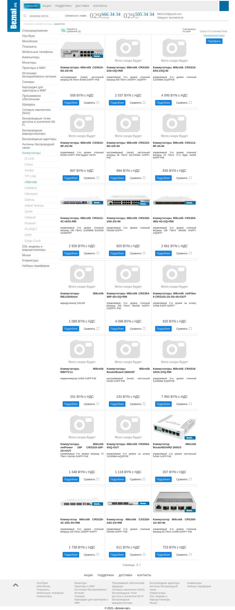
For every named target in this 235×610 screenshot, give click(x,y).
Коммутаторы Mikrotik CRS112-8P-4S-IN (174, 144)
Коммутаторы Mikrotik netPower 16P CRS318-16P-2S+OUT (82, 447)
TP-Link (30, 176)
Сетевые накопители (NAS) (36, 111)
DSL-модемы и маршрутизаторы (34, 248)
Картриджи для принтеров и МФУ (34, 89)
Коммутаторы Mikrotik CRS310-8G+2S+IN (128, 144)
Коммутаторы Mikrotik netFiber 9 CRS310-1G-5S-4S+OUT (174, 295)
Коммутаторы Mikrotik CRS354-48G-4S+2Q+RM (174, 219)
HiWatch (31, 188)
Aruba (29, 170)
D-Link (29, 158)
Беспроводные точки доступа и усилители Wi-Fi (39, 122)
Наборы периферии (35, 265)
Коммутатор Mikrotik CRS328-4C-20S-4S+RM (82, 521)
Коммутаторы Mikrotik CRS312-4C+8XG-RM (82, 219)
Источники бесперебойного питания (39, 75)
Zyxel (28, 211)
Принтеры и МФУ (34, 67)
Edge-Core (33, 241)
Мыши (26, 255)
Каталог (32, 5)
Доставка (82, 5)
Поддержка (63, 5)
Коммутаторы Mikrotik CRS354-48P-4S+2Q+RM (128, 295)
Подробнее (71, 102)
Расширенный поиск (214, 35)
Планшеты (29, 46)
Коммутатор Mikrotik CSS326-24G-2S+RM (128, 521)
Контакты (100, 5)
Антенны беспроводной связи (38, 146)
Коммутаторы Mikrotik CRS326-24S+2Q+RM (128, 69)
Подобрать (214, 41)
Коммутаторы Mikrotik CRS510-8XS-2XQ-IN (174, 69)
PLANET (31, 229)
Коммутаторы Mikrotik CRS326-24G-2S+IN (128, 219)
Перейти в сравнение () (74, 30)
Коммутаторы (44, 24)
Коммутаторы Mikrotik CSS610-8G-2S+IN (82, 69)
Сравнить (91, 102)
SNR (28, 235)
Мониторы (29, 62)
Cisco (29, 164)
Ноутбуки (28, 35)
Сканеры (28, 81)
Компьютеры (30, 57)
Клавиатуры (30, 260)
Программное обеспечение (31, 97)
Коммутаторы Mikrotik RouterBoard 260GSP (128, 370)
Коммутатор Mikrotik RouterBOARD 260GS (174, 445)
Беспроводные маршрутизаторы (34, 132)
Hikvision (31, 194)
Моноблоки (29, 41)
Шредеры (28, 104)
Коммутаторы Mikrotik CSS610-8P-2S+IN (82, 144)
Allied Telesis (34, 205)
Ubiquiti (30, 217)
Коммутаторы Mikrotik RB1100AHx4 (82, 295)
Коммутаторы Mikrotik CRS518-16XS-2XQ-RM (174, 370)
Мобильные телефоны (37, 51)
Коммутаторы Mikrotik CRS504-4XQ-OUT (128, 445)
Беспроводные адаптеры (39, 139)
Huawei (30, 223)
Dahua (29, 200)
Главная (29, 24)
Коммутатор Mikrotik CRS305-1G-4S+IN (174, 521)
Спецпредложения (35, 30)
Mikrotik (59, 24)
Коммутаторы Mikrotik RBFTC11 (82, 370)
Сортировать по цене (189, 30)
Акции (46, 5)
